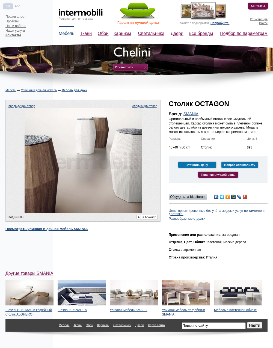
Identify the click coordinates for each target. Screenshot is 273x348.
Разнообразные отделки (187, 219)
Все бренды (201, 33)
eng (17, 6)
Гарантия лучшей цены (138, 22)
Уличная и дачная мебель (39, 90)
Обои (103, 33)
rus (8, 6)
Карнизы (122, 33)
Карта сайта (156, 325)
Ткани (86, 33)
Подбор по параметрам (244, 33)
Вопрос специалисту (239, 164)
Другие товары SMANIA (29, 273)
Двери (177, 33)
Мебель (66, 33)
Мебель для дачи (74, 90)
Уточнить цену (197, 164)
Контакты (258, 5)
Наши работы (15, 26)
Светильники (151, 33)
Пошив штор (15, 17)
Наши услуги (15, 30)
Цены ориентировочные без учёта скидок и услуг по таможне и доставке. (217, 212)
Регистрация (259, 19)
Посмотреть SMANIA (46, 229)
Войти (263, 23)
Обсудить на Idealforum (188, 197)
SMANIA (190, 114)
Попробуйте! (219, 23)
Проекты (12, 21)
